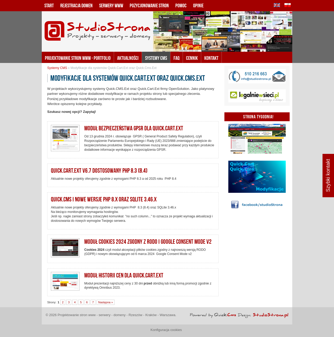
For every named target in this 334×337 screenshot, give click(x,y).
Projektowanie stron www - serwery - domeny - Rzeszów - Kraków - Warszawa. (117, 315)
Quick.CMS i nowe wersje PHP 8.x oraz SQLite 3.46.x (104, 199)
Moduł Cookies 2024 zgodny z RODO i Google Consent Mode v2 (148, 241)
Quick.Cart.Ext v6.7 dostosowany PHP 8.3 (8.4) (99, 170)
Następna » (105, 302)
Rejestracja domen (76, 5)
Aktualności (128, 58)
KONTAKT (211, 58)
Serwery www (111, 5)
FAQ (177, 58)
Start (49, 5)
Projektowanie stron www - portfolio (78, 58)
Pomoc (181, 5)
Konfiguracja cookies (166, 330)
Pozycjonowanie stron (149, 5)
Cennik (192, 58)
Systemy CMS (156, 58)
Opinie (198, 5)
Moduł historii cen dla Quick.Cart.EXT (123, 275)
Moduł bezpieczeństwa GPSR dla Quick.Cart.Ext (133, 128)
